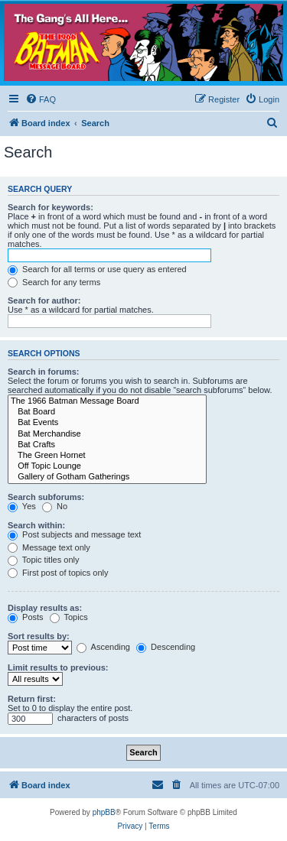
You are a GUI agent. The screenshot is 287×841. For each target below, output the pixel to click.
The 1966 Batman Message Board (107, 401)
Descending (165, 646)
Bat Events (107, 422)
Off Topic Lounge (107, 466)
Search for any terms (54, 282)
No (54, 506)
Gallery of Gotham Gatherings (107, 477)
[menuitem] (40, 99)
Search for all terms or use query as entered (97, 269)
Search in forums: (44, 371)
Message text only (49, 547)
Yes (22, 506)
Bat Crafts (107, 445)
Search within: (36, 525)
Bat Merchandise (107, 434)
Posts (26, 617)
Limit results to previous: (58, 667)
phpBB (104, 812)
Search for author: (44, 300)
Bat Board (107, 412)
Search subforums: (46, 497)
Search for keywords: (50, 207)
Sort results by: (39, 636)
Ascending (103, 646)
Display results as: (45, 607)
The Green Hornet (107, 455)
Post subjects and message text (74, 534)
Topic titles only (43, 559)
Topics (69, 617)
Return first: (32, 698)
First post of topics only (58, 572)
